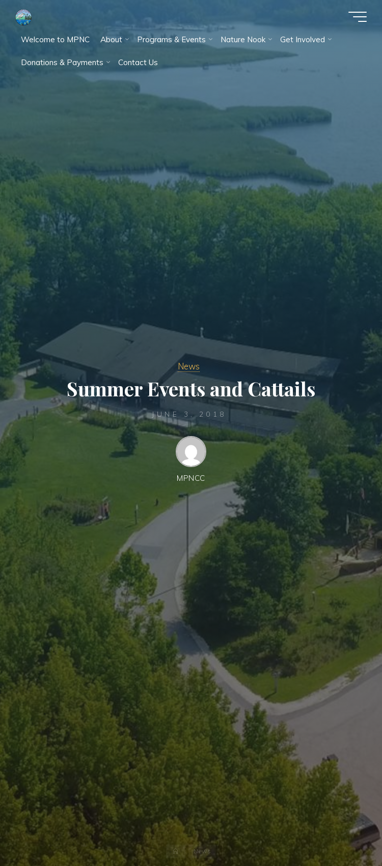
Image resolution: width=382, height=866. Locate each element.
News (189, 366)
